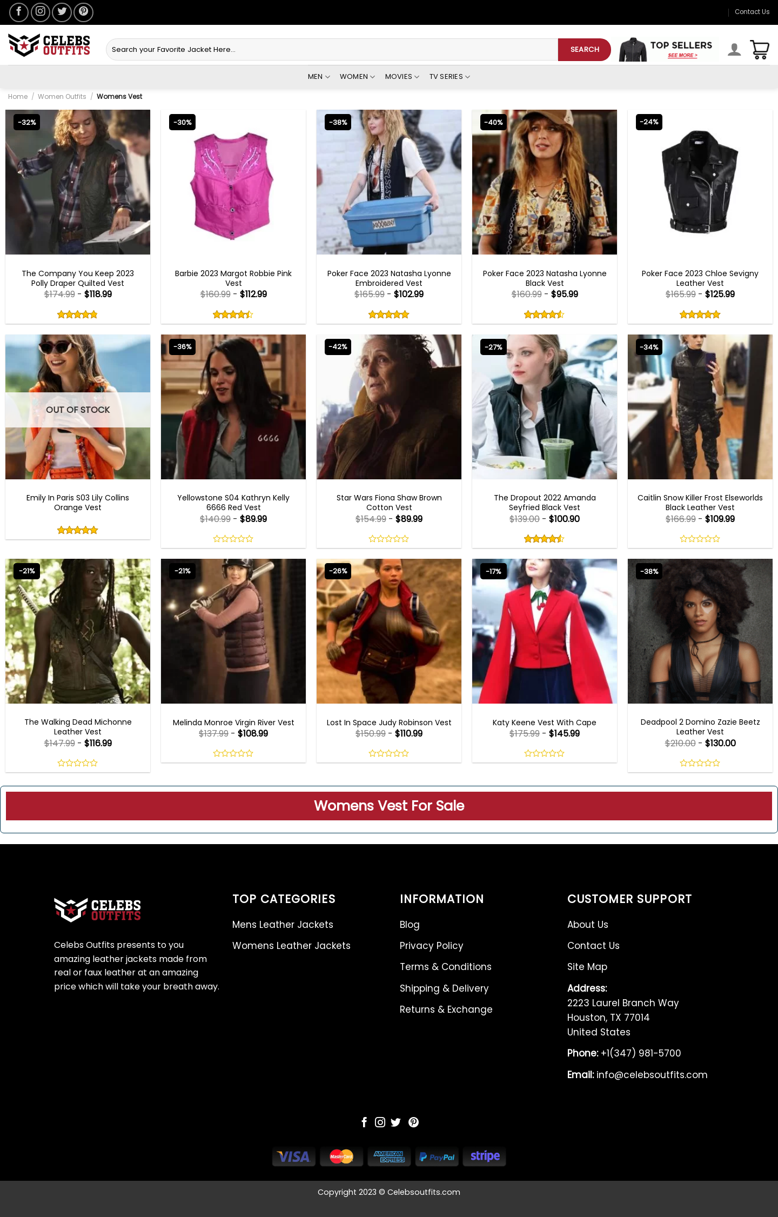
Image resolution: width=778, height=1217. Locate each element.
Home (18, 96)
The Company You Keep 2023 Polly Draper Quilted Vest (78, 278)
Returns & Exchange (446, 1009)
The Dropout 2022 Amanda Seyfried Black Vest (545, 502)
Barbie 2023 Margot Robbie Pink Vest (233, 278)
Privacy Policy (432, 945)
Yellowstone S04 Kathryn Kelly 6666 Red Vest (233, 502)
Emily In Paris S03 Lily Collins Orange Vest (77, 502)
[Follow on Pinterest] (83, 12)
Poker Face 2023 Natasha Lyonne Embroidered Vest (389, 278)
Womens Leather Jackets (291, 945)
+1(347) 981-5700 (624, 1053)
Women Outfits (62, 96)
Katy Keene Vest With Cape (544, 722)
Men (319, 76)
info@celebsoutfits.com (637, 1074)
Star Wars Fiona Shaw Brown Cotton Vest (389, 502)
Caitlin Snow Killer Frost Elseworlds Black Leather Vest (700, 502)
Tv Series (450, 76)
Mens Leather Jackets (282, 924)
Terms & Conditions (446, 966)
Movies (402, 76)
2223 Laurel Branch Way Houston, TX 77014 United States (623, 1010)
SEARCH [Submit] (585, 49)
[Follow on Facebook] (19, 12)
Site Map (587, 966)
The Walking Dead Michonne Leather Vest (78, 727)
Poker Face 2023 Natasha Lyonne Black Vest (545, 278)
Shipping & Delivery (444, 988)
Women (357, 76)
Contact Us (752, 12)
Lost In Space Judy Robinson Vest (389, 722)
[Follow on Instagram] (40, 12)
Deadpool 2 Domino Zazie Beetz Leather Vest (700, 727)
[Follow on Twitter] (61, 12)
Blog (410, 924)
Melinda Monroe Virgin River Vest (233, 722)
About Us (587, 924)
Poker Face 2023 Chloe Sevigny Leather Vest (700, 278)
